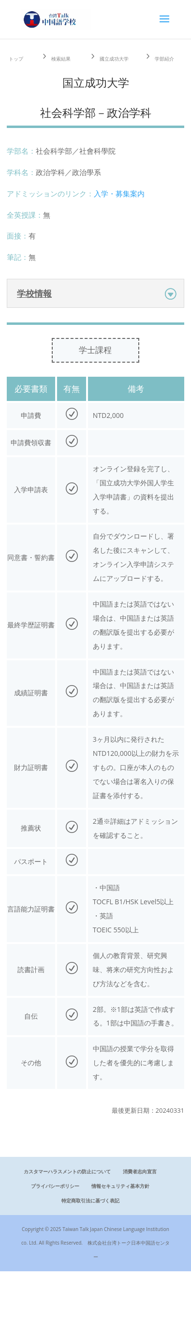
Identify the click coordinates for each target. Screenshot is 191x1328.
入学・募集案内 (119, 193)
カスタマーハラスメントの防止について (67, 1171)
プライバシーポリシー (55, 1186)
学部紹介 (164, 58)
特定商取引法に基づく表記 (90, 1200)
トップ (16, 58)
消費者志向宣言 (140, 1171)
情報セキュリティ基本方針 (120, 1186)
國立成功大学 (114, 58)
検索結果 (61, 58)
